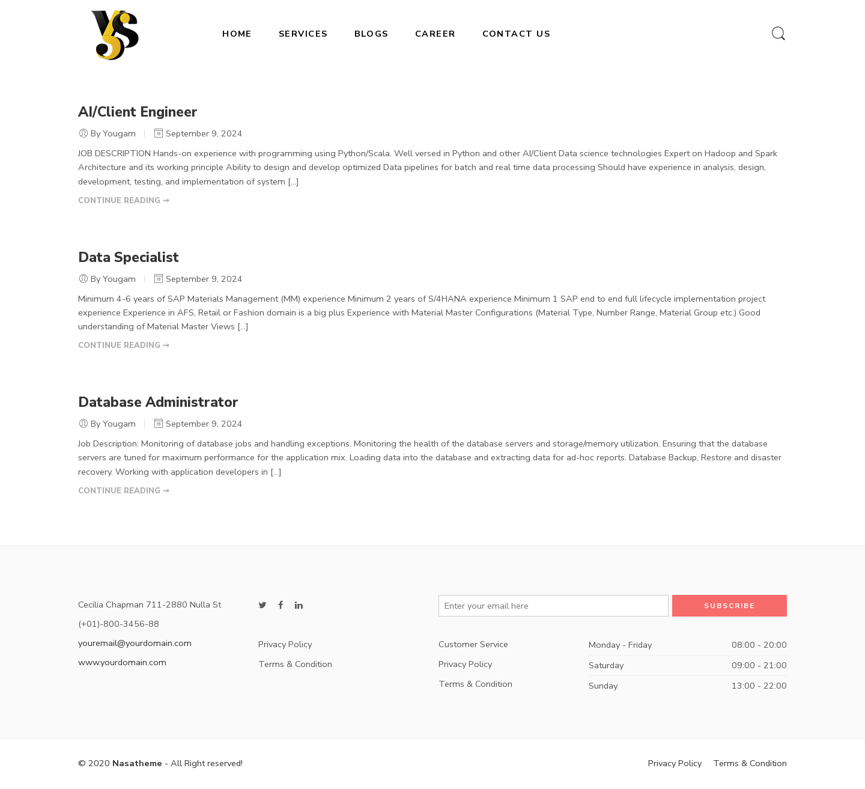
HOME (237, 34)
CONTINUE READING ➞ (123, 200)
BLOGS (371, 34)
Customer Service (473, 644)
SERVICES (303, 34)
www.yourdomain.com (122, 662)
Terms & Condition (295, 664)
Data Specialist (128, 257)
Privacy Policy (285, 644)
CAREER (435, 34)
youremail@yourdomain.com (135, 643)
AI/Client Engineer (138, 112)
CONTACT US (516, 34)
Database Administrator (158, 402)
